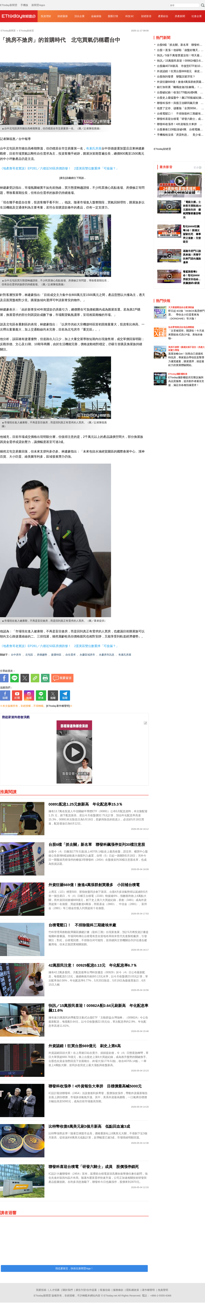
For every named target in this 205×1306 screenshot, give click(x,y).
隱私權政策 (132, 1289)
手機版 (24, 1)
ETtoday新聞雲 (8, 1)
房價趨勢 (42, 654)
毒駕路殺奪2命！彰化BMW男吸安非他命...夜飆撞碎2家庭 (192, 277)
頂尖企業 (79, 16)
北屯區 (29, 654)
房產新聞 (180, 16)
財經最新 (63, 16)
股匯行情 (113, 16)
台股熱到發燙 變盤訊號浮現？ (176, 76)
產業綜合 (163, 16)
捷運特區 (56, 654)
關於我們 (68, 1289)
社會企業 (197, 16)
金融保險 (96, 16)
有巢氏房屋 (93, 148)
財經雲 (19, 16)
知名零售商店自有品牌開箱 (181, 327)
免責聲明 (163, 1289)
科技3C (129, 16)
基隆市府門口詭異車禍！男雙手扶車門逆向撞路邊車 (192, 256)
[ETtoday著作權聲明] (58, 705)
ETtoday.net (110, 1295)
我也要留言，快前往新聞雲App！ (74, 1268)
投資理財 (46, 16)
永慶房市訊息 (106, 654)
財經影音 (146, 16)
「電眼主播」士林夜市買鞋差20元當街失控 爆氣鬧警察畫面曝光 (192, 209)
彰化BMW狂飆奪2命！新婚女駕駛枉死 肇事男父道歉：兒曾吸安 (192, 234)
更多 (197, 167)
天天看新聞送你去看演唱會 (181, 307)
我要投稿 (41, 1289)
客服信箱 (105, 1289)
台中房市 (16, 654)
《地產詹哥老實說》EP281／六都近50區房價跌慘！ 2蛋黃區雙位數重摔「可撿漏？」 (59, 168)
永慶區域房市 (87, 654)
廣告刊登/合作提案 (86, 1289)
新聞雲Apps (38, 1)
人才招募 (54, 1289)
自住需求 (70, 654)
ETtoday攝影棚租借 (177, 374)
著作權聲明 (148, 1289)
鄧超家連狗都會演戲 (16, 717)
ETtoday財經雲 (162, 148)
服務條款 (118, 1289)
